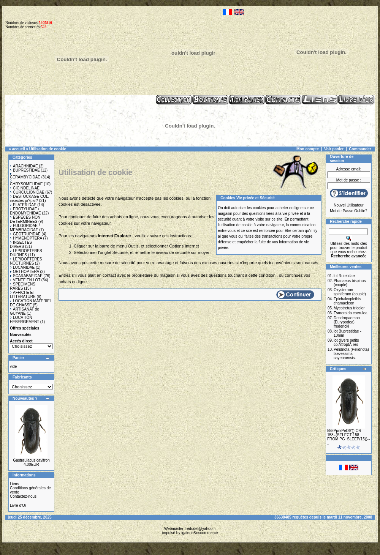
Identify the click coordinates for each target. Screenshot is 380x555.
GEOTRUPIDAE (25, 234)
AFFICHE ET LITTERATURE (23, 294)
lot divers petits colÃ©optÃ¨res (346, 342)
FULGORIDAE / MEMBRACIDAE (25, 228)
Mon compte (307, 149)
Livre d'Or (18, 505)
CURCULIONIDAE (27, 192)
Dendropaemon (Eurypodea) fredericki (347, 322)
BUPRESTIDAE (25, 170)
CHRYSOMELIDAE (26, 182)
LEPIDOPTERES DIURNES (26, 253)
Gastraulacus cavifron (31, 460)
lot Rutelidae (344, 276)
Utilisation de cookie (47, 149)
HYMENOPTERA (26, 238)
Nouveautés (21, 335)
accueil (18, 149)
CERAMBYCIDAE (25, 175)
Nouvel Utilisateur (348, 205)
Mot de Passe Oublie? (348, 211)
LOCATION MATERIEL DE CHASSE (31, 303)
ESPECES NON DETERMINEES (25, 219)
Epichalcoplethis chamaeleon (347, 301)
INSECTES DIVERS (21, 244)
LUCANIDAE (22, 267)
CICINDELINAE (25, 188)
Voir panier (334, 149)
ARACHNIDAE (24, 166)
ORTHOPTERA (24, 272)
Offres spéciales (24, 328)
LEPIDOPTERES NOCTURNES (26, 261)
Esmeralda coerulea (350, 313)
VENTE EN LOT (25, 280)
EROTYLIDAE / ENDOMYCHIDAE (25, 211)
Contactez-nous (23, 496)
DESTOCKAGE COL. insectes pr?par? (29, 198)
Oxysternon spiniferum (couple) (350, 292)
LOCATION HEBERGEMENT (24, 319)
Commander (360, 149)
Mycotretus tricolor (349, 308)
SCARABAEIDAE (26, 276)
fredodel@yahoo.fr (200, 529)
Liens (14, 484)
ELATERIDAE (23, 205)
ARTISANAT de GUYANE (24, 311)
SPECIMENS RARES (22, 286)
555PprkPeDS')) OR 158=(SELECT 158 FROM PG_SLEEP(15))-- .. (348, 437)
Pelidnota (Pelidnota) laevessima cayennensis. (351, 353)
